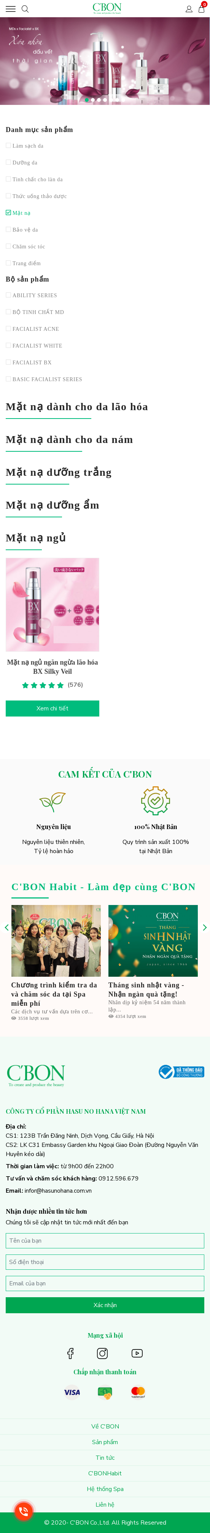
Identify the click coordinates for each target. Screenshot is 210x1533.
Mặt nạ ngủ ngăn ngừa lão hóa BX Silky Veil (52, 667)
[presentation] (5, 927)
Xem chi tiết (52, 708)
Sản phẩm (105, 1442)
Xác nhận (105, 1305)
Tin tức (105, 1458)
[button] (87, 100)
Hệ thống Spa (105, 1489)
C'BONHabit (105, 1473)
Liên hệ (105, 1505)
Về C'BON (105, 1426)
